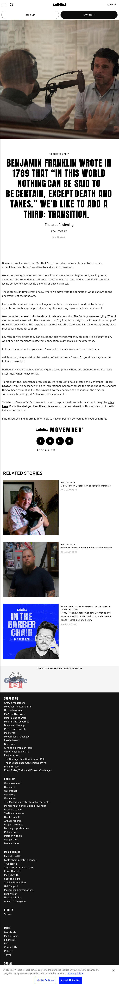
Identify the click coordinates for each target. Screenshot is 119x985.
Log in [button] (111, 4)
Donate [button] (91, 16)
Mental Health (69, 607)
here (103, 418)
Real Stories (59, 231)
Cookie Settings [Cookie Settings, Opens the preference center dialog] (45, 980)
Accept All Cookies (70, 980)
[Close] (113, 970)
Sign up (30, 14)
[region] (59, 975)
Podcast (73, 610)
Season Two (9, 386)
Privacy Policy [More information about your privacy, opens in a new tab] (75, 973)
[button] (4, 4)
